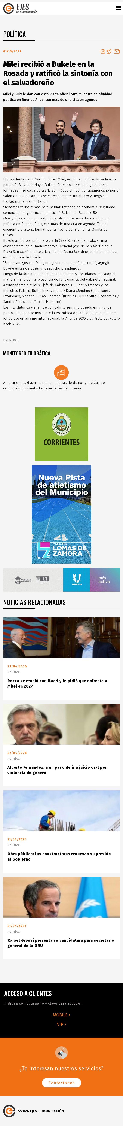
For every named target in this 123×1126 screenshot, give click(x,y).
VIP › (61, 1024)
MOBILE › (61, 1014)
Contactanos (62, 1082)
